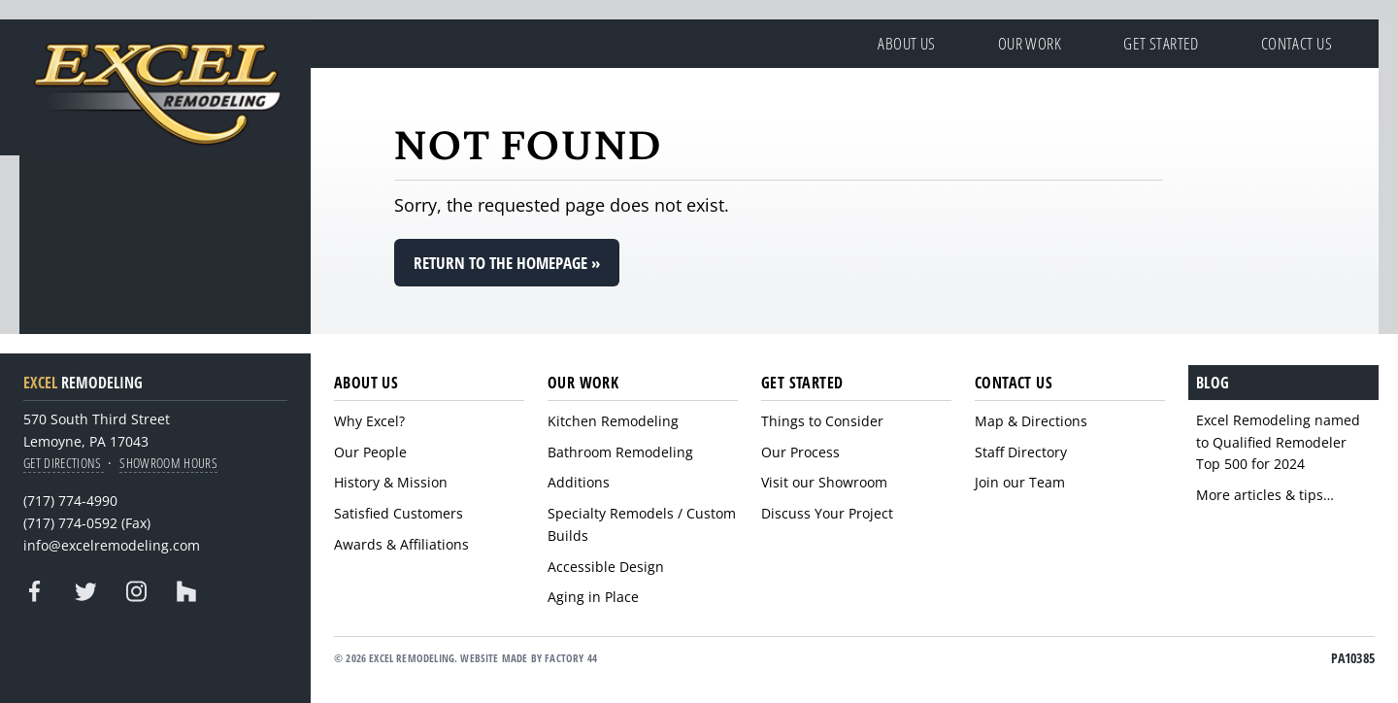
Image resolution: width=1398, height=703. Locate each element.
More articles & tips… (1265, 494)
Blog (1213, 382)
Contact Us (1296, 43)
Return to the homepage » (507, 262)
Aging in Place (593, 596)
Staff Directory (1021, 452)
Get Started (1161, 43)
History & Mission (391, 482)
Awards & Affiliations (401, 544)
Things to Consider (822, 421)
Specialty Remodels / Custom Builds (642, 524)
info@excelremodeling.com (111, 545)
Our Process (800, 452)
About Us (906, 43)
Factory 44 (571, 658)
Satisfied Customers (398, 513)
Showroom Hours (168, 462)
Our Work (1029, 43)
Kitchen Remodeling (613, 421)
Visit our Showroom (824, 482)
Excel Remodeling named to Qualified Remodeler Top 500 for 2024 (1278, 442)
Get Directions (63, 462)
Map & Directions (1031, 421)
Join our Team (1020, 482)
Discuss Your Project (827, 513)
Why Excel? (369, 421)
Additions (579, 482)
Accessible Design (606, 566)
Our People (370, 452)
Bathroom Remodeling (620, 452)
